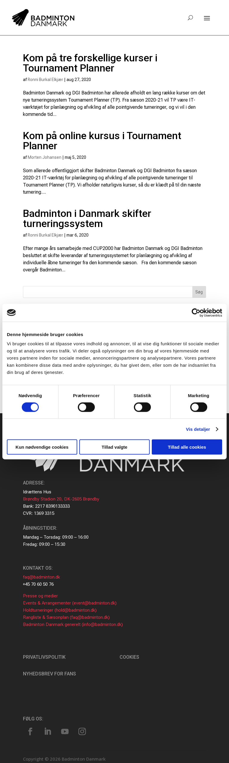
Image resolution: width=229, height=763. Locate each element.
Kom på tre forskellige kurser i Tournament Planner (90, 63)
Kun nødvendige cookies (42, 447)
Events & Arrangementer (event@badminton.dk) (70, 603)
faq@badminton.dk (41, 577)
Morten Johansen (44, 157)
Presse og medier (40, 596)
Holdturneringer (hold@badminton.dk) (60, 610)
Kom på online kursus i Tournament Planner (102, 141)
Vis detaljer (198, 428)
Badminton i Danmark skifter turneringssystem (87, 218)
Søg (199, 292)
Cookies (129, 657)
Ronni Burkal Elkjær (45, 79)
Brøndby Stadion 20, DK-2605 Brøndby (61, 499)
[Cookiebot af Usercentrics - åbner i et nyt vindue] (196, 312)
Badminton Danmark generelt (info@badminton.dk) (73, 624)
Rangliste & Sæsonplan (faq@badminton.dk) (66, 617)
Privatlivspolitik (44, 657)
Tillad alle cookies (187, 447)
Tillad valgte (114, 447)
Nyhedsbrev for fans (49, 674)
